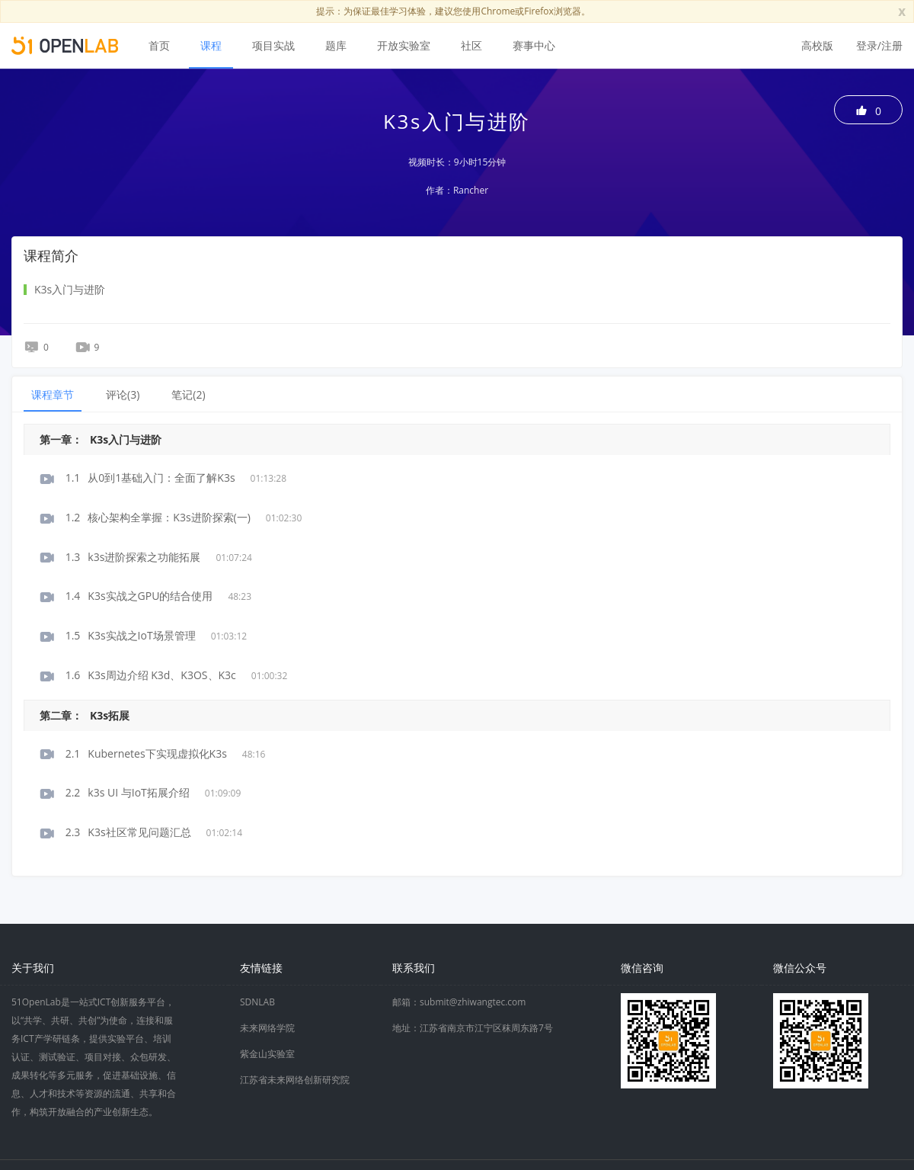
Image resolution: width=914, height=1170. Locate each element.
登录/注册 (879, 45)
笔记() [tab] (188, 394)
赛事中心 (534, 45)
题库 (336, 45)
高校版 (817, 45)
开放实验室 (403, 45)
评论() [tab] (122, 394)
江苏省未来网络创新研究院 (295, 1079)
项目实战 (273, 45)
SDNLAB (257, 1001)
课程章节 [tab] (52, 394)
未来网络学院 (267, 1027)
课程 (211, 45)
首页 (159, 45)
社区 (471, 45)
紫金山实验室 (267, 1053)
